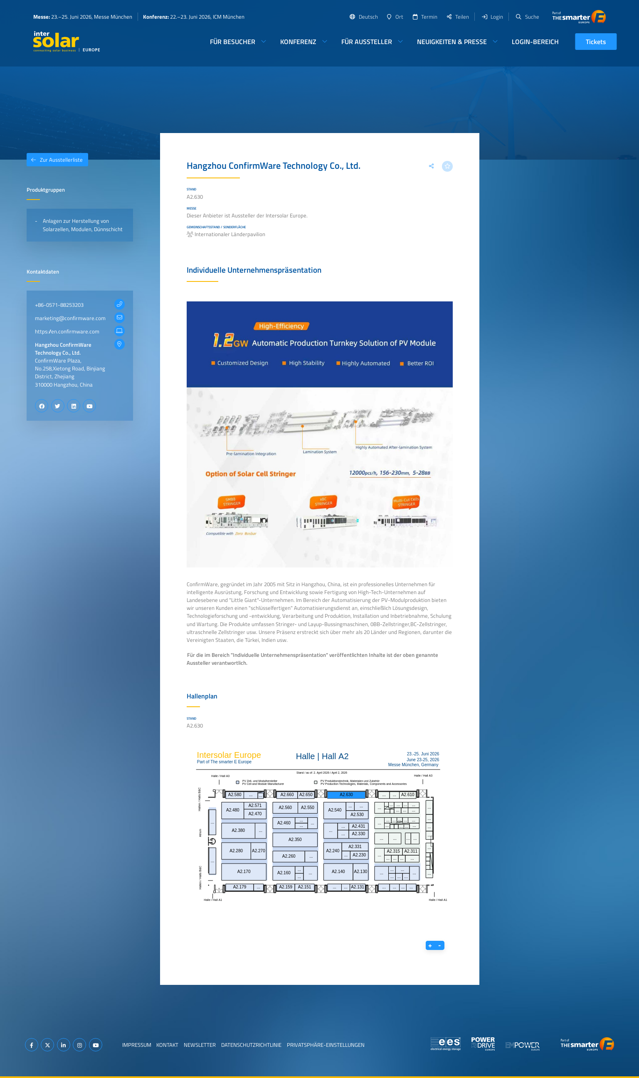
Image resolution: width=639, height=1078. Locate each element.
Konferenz (298, 42)
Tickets (596, 42)
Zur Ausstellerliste (55, 159)
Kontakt (167, 1045)
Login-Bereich (535, 42)
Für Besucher (232, 42)
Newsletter (200, 1045)
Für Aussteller (366, 42)
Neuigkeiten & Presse (452, 42)
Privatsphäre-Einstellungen (326, 1045)
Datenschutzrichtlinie (251, 1045)
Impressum (136, 1045)
